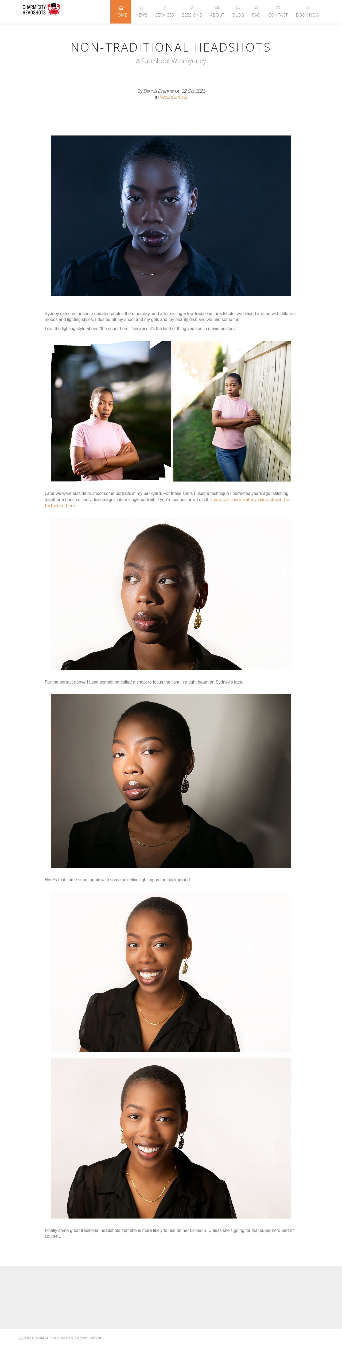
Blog (238, 9)
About (217, 9)
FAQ (256, 9)
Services (164, 9)
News (141, 9)
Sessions (192, 9)
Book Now (307, 9)
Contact (278, 9)
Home (120, 9)
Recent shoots (173, 97)
